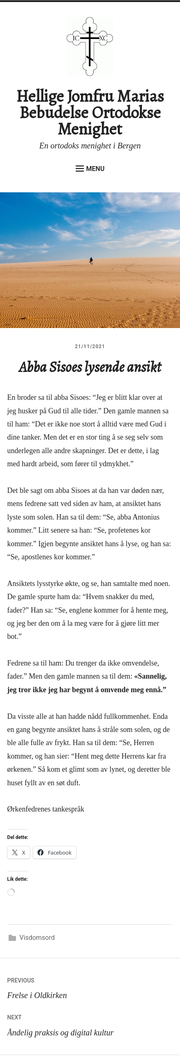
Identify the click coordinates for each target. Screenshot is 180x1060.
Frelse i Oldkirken (90, 986)
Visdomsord (37, 937)
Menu (90, 168)
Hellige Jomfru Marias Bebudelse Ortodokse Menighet (90, 112)
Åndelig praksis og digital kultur (90, 1023)
